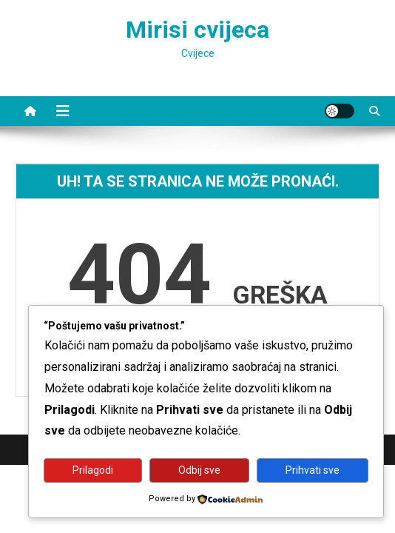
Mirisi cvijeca (197, 30)
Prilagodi (92, 470)
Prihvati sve (313, 470)
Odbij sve (199, 470)
